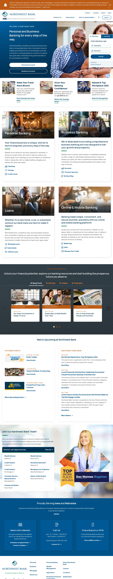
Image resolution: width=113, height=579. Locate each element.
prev (4, 310)
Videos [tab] (64, 285)
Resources (68, 17)
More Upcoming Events (14, 399)
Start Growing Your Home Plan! (26, 101)
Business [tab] (107, 38)
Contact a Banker (19, 547)
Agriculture (50, 574)
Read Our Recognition (100, 100)
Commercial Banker (11, 487)
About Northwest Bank (69, 565)
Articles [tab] (50, 285)
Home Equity (11, 250)
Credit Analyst (9, 464)
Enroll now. (96, 64)
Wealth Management (84, 17)
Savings (9, 172)
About (107, 13)
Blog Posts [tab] (36, 285)
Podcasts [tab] (77, 285)
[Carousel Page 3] (59, 328)
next (108, 310)
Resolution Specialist (38, 464)
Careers (101, 13)
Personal (33, 564)
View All (48, 451)
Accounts (66, 170)
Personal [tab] (95, 38)
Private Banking (52, 564)
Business (33, 568)
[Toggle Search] (96, 18)
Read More (65, 367)
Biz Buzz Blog (67, 178)
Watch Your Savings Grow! (61, 102)
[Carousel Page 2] (56, 328)
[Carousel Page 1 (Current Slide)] (54, 328)
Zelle (64, 249)
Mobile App (66, 245)
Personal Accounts (28, 67)
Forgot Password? (98, 66)
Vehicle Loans (11, 254)
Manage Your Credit (70, 253)
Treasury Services (69, 174)
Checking (10, 168)
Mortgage (33, 572)
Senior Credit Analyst (38, 478)
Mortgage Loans (12, 246)
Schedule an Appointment (19, 544)
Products (55, 17)
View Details (31, 362)
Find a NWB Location (91, 542)
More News (66, 417)
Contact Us (56, 546)
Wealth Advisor (10, 458)
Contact (85, 13)
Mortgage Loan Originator (39, 471)
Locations (93, 13)
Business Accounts (28, 73)
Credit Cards (11, 176)
